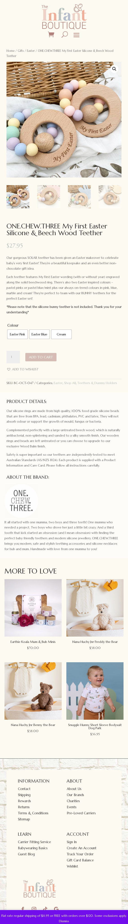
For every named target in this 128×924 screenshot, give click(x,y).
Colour (12, 325)
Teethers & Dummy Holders (97, 383)
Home (11, 51)
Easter (31, 51)
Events (71, 807)
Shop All (70, 383)
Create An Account (81, 848)
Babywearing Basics (33, 848)
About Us (74, 789)
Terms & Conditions (33, 813)
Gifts (21, 51)
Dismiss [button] (64, 921)
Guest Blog (26, 854)
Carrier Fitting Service (34, 842)
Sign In (72, 842)
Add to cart (41, 357)
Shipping (24, 795)
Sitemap (24, 819)
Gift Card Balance (80, 860)
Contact (24, 789)
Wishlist (72, 866)
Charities (73, 801)
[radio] (17, 334)
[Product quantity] (13, 357)
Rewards (24, 801)
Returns (24, 807)
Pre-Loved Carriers (81, 813)
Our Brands (75, 795)
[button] (114, 69)
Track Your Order (80, 854)
